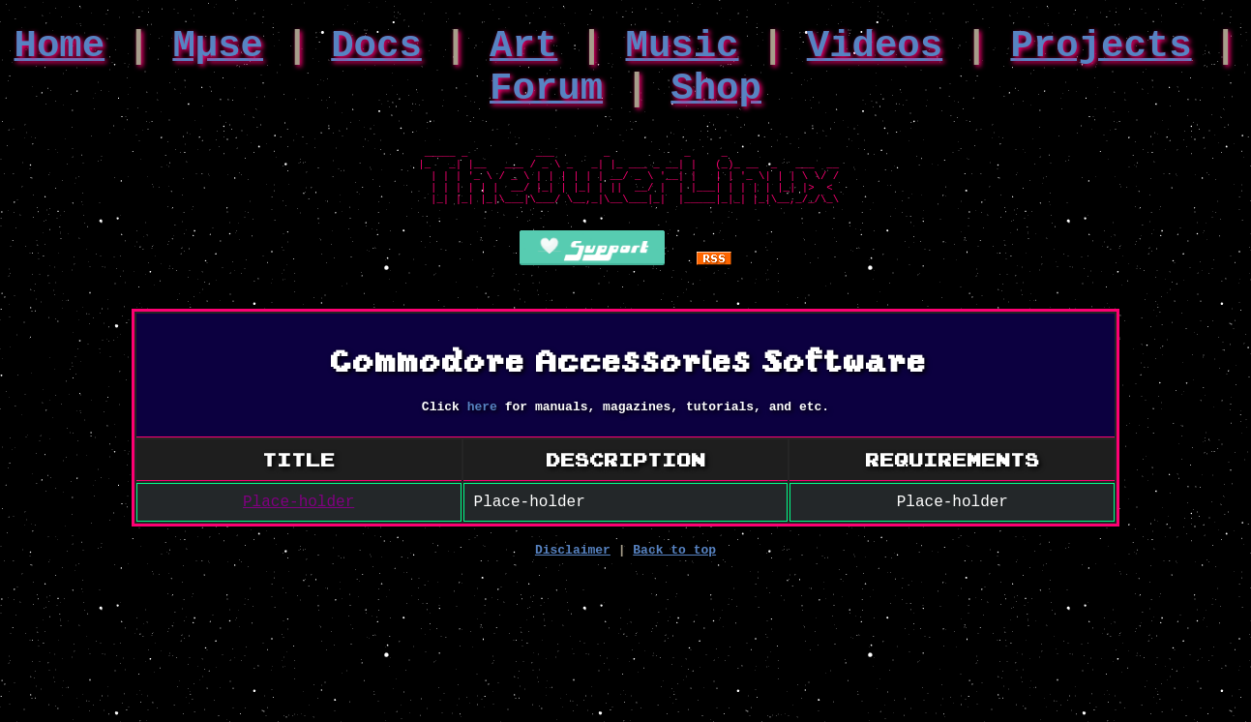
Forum (546, 102)
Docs (376, 50)
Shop (715, 102)
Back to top (674, 590)
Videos (874, 50)
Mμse (217, 50)
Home (60, 50)
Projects (1100, 50)
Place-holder (298, 539)
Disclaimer (573, 590)
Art (523, 50)
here (482, 440)
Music (682, 50)
